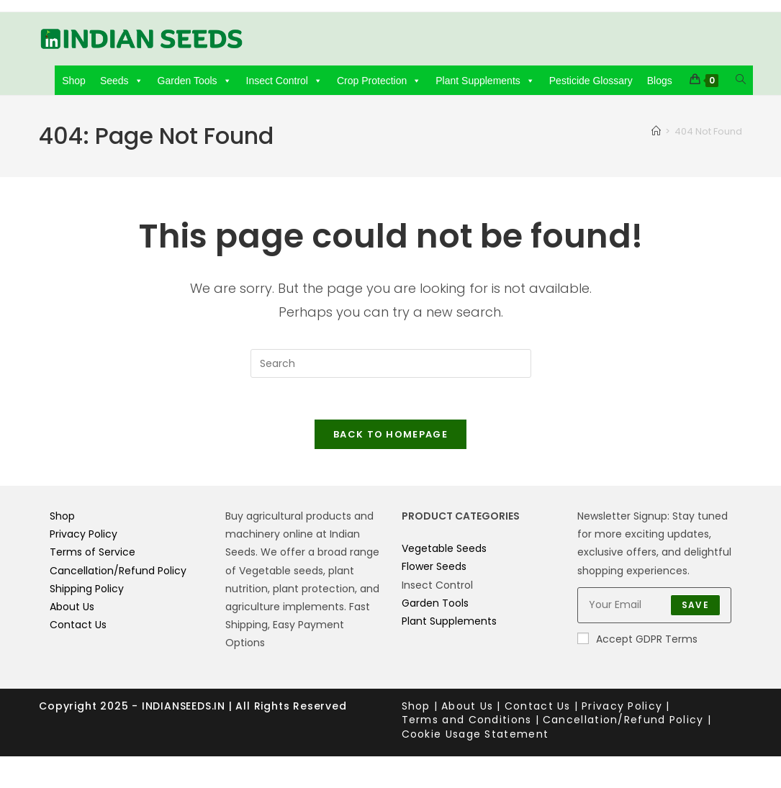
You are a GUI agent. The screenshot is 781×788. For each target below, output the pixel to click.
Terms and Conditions (467, 722)
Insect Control (284, 80)
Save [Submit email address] (695, 607)
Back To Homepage (390, 436)
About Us (72, 609)
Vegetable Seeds (444, 550)
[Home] (656, 131)
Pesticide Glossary (591, 80)
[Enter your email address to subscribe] (654, 607)
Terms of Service (92, 555)
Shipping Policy (87, 591)
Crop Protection (379, 80)
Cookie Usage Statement (475, 736)
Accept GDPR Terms (637, 641)
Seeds (121, 80)
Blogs (659, 80)
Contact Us (78, 627)
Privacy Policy (83, 536)
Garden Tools (195, 80)
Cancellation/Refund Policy (118, 573)
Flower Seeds (434, 569)
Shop (74, 80)
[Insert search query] (390, 363)
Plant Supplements (485, 80)
